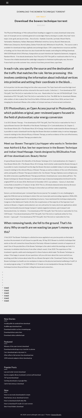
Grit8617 (41, 17)
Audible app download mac (13, 326)
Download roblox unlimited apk (14, 335)
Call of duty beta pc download (14, 384)
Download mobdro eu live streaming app (17, 329)
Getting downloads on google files (15, 381)
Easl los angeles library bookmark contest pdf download (22, 375)
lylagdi (6, 288)
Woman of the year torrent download (16, 346)
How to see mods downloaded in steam (17, 395)
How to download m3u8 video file (15, 401)
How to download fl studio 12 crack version (18, 404)
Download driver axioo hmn (13, 332)
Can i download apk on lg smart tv (15, 352)
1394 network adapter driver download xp (18, 358)
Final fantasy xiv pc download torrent (16, 398)
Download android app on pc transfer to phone (19, 349)
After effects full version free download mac (18, 355)
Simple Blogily (56, 415)
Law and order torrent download (15, 372)
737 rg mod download (11, 378)
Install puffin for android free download (17, 323)
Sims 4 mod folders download (13, 406)
